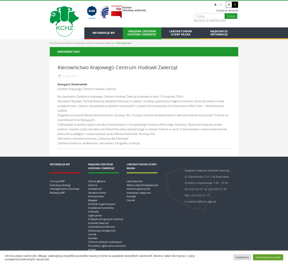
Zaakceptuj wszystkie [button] (268, 257)
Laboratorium (135, 181)
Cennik (92, 234)
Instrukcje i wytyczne (139, 192)
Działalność (95, 189)
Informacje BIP (104, 33)
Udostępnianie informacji (64, 189)
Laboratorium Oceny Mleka (180, 32)
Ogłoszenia (95, 215)
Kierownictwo (96, 196)
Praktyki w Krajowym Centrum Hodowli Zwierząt (105, 221)
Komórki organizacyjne (101, 204)
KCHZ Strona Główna (61, 43)
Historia (92, 185)
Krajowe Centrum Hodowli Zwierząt (142, 32)
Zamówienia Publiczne (101, 226)
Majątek (93, 200)
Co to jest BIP (57, 181)
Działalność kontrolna (101, 208)
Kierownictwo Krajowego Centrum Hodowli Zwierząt (118, 67)
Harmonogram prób (138, 189)
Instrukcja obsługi (60, 185)
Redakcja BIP (57, 192)
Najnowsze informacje (219, 32)
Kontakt (92, 238)
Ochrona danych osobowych (105, 242)
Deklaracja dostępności (102, 230)
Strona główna (96, 181)
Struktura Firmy (97, 192)
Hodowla (93, 211)
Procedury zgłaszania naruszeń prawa (107, 247)
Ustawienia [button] (242, 257)
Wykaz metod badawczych (142, 185)
